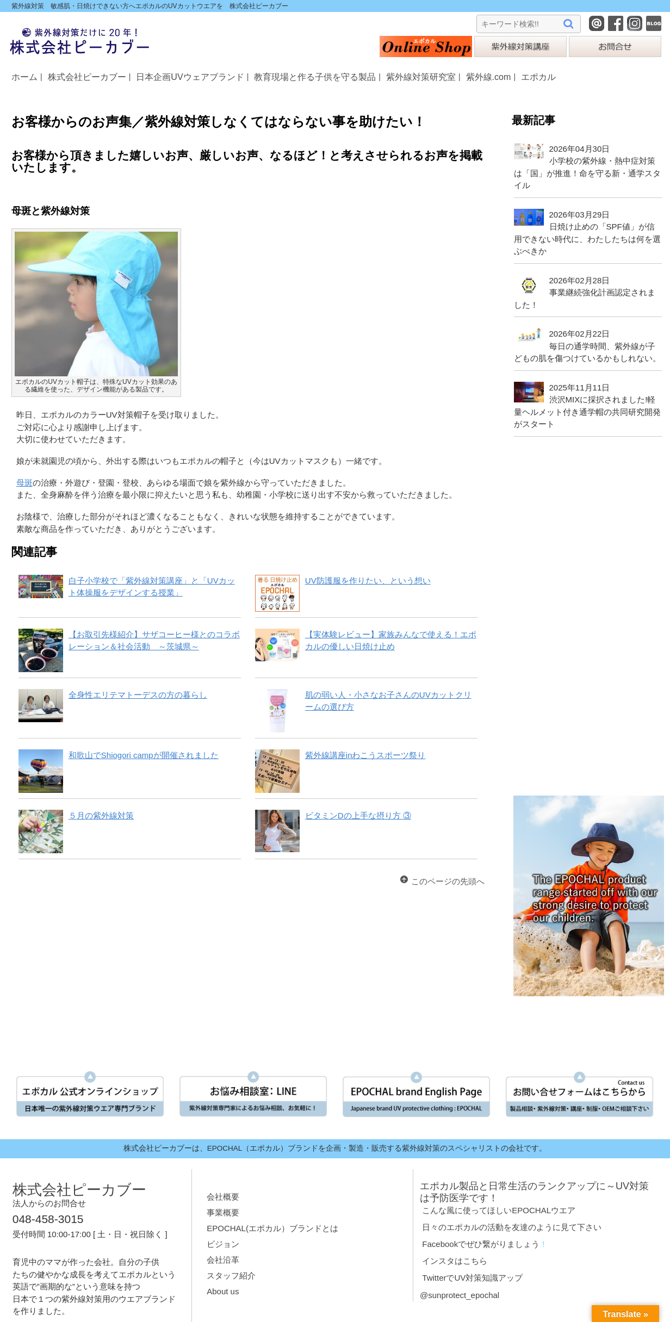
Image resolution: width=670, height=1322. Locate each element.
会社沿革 (223, 1259)
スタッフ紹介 (231, 1275)
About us (223, 1291)
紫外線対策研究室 (421, 77)
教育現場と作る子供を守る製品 (315, 77)
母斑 (24, 482)
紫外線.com (488, 77)
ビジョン (223, 1244)
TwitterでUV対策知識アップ (472, 1277)
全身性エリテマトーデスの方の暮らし (138, 694)
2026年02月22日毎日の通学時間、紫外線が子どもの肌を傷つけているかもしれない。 (587, 346)
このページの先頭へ (448, 881)
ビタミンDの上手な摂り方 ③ (358, 815)
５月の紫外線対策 (101, 815)
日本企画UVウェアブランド (190, 77)
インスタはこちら (454, 1260)
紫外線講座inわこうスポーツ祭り (365, 755)
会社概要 (223, 1196)
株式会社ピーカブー (87, 77)
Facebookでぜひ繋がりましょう (480, 1244)
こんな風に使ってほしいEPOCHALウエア (498, 1210)
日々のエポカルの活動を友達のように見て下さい (511, 1227)
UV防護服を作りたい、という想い (368, 580)
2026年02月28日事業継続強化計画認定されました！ (584, 292)
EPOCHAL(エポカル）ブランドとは (272, 1228)
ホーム (24, 77)
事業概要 (223, 1212)
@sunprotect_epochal (459, 1295)
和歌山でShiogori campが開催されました (144, 755)
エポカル (538, 77)
